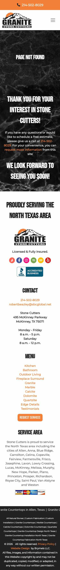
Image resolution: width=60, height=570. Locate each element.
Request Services (30, 417)
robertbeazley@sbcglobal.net (30, 304)
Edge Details (30, 404)
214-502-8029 (32, 5)
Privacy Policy (46, 544)
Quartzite (30, 400)
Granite (30, 383)
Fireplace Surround (30, 379)
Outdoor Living (30, 374)
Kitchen (30, 366)
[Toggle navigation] (53, 20)
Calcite (30, 391)
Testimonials (30, 409)
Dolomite (30, 396)
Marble (30, 387)
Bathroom (30, 370)
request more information (23, 150)
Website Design (20, 548)
